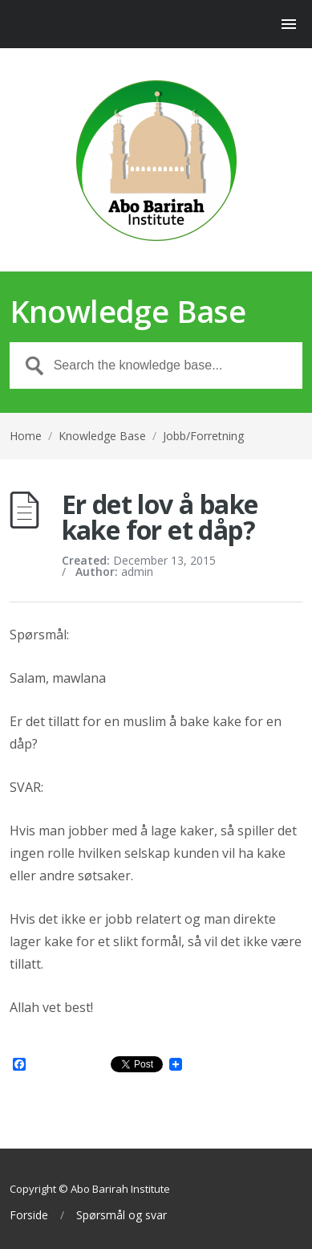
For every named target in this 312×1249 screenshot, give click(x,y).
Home (26, 435)
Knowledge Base (102, 435)
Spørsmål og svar (121, 1215)
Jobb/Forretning (203, 435)
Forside (29, 1215)
